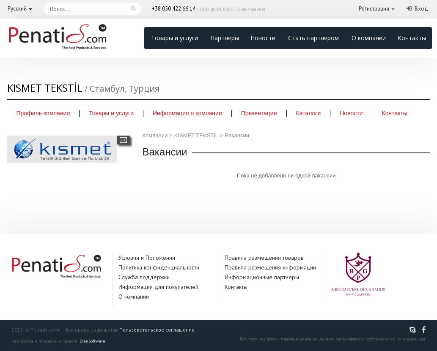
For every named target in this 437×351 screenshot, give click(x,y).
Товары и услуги (174, 38)
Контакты (412, 38)
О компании (369, 38)
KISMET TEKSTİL (196, 135)
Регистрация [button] (374, 8)
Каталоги (308, 113)
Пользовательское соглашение (157, 330)
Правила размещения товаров (264, 257)
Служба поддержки (144, 277)
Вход (421, 8)
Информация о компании (187, 113)
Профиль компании (43, 113)
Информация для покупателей (158, 287)
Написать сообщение (123, 140)
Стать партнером (313, 38)
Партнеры (224, 38)
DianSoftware (92, 341)
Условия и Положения (146, 257)
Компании (155, 135)
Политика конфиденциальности (158, 267)
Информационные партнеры (262, 277)
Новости (262, 38)
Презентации (259, 113)
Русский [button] (17, 8)
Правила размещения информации (270, 267)
